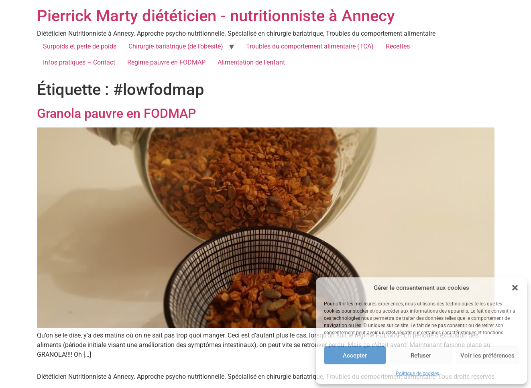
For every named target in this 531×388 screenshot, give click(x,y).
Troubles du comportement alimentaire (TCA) (310, 46)
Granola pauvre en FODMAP (116, 113)
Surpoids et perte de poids (79, 46)
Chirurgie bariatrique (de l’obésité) (175, 46)
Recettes (398, 46)
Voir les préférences (487, 355)
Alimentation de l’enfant (251, 62)
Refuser (421, 355)
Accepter (355, 355)
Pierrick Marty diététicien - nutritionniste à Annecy (216, 15)
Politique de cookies (417, 373)
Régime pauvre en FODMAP (166, 62)
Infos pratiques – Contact (79, 62)
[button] (515, 288)
